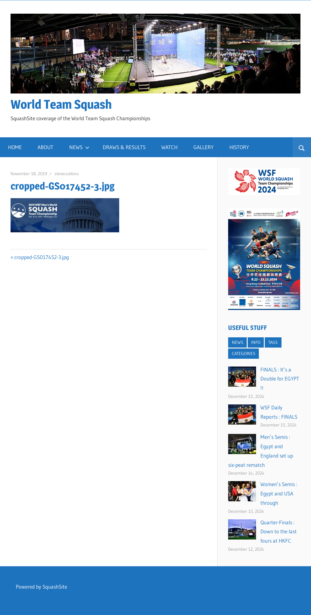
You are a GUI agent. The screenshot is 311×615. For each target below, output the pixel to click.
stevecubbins (67, 173)
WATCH (169, 147)
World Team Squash (61, 104)
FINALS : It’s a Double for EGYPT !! (279, 378)
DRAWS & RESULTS (124, 147)
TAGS (273, 342)
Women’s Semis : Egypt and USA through (278, 493)
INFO (255, 342)
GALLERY (203, 147)
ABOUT (45, 147)
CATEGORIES (243, 353)
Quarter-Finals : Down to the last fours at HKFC (278, 531)
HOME (15, 147)
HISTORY (239, 147)
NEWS (79, 147)
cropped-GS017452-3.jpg (41, 257)
